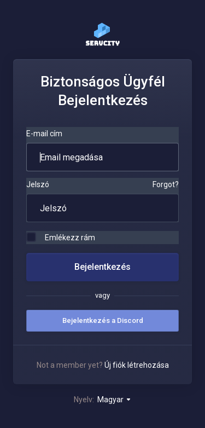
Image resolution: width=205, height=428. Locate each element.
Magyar (114, 399)
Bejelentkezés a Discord (102, 320)
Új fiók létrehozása (136, 365)
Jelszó (37, 184)
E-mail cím (44, 133)
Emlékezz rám (60, 237)
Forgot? (166, 184)
